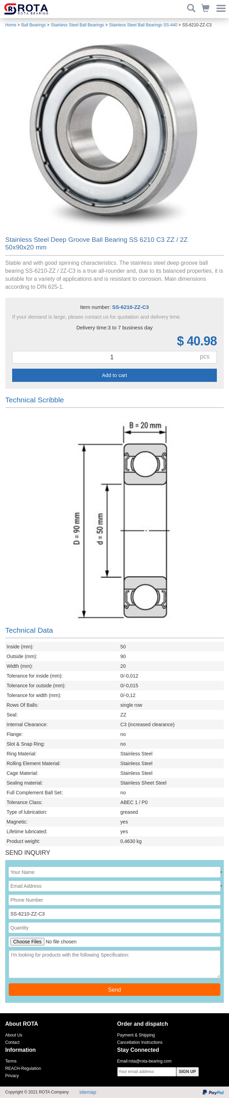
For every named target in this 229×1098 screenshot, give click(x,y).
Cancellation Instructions (140, 1042)
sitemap (87, 1092)
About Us (13, 1035)
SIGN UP (187, 1071)
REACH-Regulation (23, 1068)
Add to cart (114, 375)
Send (114, 990)
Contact (12, 1042)
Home (10, 25)
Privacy (12, 1075)
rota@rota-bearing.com (150, 1061)
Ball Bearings (33, 25)
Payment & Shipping (136, 1035)
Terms (11, 1061)
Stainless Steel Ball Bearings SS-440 (143, 25)
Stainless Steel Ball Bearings (77, 25)
